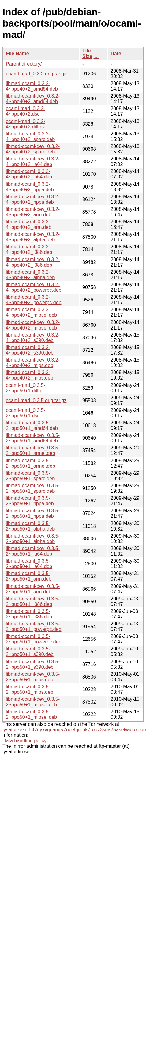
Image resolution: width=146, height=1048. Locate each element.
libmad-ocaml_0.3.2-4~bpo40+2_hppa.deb (30, 187)
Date (115, 53)
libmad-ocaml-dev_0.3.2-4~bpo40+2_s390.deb (33, 337)
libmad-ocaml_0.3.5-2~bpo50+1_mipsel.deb (31, 714)
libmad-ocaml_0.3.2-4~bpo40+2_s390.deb (30, 350)
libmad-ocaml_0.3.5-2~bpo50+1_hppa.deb (30, 500)
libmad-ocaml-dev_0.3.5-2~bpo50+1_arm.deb (33, 589)
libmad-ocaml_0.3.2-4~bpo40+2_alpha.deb (30, 274)
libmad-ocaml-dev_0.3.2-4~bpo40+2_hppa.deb (33, 199)
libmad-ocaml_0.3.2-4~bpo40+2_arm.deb (28, 224)
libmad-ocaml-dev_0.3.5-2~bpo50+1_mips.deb (33, 677)
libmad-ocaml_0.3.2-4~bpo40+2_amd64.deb (32, 86)
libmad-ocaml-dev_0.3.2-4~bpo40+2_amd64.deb (33, 98)
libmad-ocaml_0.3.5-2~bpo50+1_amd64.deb (32, 425)
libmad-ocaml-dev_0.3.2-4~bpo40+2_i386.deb (33, 262)
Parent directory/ (24, 64)
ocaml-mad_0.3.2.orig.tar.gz (36, 73)
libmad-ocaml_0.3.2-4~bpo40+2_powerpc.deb (34, 299)
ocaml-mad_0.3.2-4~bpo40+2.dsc (25, 111)
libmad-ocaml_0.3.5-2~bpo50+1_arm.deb (28, 576)
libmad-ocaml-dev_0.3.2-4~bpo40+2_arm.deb (33, 212)
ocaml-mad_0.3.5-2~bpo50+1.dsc (25, 413)
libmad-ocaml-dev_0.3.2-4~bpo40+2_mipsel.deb (33, 325)
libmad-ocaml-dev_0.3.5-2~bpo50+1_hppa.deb (33, 513)
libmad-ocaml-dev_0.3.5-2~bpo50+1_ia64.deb (33, 551)
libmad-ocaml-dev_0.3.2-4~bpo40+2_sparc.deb (33, 149)
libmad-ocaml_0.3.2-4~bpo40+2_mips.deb (29, 375)
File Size (87, 53)
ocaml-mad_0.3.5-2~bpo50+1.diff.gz (25, 388)
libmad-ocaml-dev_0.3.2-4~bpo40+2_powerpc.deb (34, 287)
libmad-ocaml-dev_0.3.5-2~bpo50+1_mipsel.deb (33, 702)
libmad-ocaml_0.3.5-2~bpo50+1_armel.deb (30, 463)
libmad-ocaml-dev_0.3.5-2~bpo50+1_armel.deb (33, 450)
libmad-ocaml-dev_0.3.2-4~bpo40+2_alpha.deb (33, 237)
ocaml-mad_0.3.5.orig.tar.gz (36, 400)
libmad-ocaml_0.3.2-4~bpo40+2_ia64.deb (29, 174)
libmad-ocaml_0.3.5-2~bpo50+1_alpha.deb (30, 526)
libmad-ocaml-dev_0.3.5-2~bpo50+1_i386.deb (33, 601)
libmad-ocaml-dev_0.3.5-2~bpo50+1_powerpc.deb (34, 626)
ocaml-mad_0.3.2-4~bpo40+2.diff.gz (25, 124)
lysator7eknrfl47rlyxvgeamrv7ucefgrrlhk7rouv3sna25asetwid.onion (74, 729)
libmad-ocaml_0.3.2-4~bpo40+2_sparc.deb (30, 136)
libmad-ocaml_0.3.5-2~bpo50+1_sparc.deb (30, 475)
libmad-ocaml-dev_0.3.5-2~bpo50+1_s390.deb (33, 664)
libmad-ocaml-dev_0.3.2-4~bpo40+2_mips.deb (33, 362)
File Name (17, 53)
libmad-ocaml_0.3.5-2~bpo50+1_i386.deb (29, 614)
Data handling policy (24, 740)
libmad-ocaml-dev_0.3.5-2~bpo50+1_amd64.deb (33, 438)
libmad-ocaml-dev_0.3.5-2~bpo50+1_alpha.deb (33, 538)
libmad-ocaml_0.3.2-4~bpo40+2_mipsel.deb (31, 312)
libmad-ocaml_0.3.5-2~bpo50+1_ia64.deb (29, 563)
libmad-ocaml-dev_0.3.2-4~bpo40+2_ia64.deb (33, 161)
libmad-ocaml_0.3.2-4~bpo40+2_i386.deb (29, 249)
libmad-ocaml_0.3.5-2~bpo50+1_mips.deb (29, 689)
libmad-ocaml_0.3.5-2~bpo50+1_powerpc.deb (34, 639)
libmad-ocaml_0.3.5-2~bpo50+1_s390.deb (30, 651)
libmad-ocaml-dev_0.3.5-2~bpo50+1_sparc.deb (33, 488)
